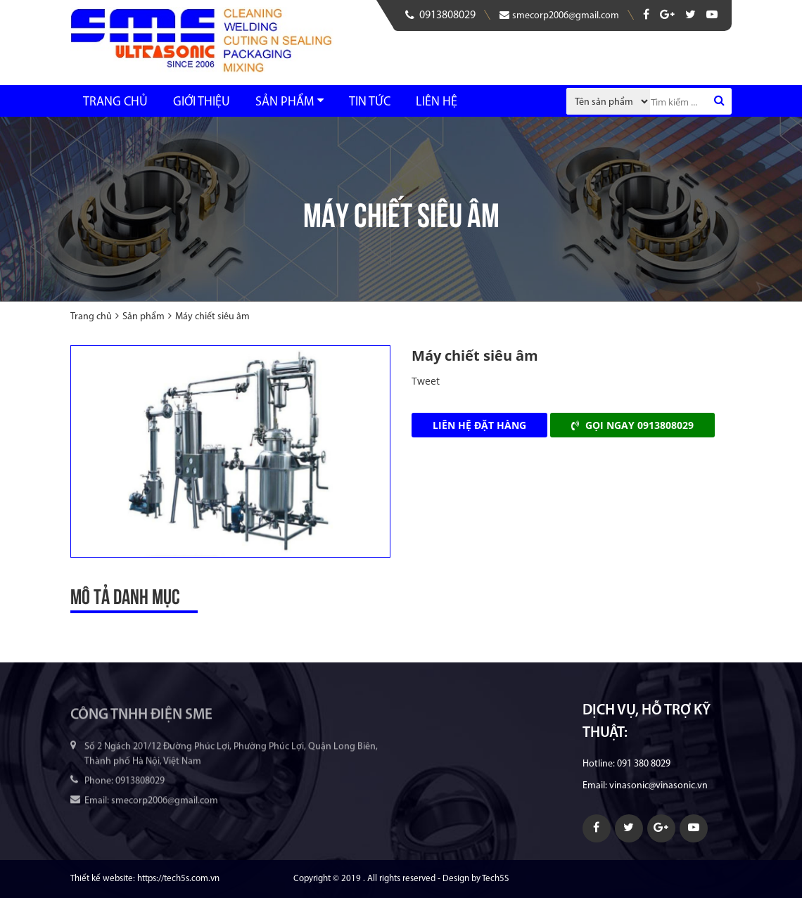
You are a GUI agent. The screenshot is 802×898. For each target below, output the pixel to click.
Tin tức (369, 102)
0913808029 (440, 15)
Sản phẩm (284, 102)
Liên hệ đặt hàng (479, 425)
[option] (230, 451)
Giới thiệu (201, 102)
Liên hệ (436, 102)
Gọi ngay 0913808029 (632, 425)
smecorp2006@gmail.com (559, 15)
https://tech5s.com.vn (178, 878)
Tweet (426, 380)
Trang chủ (115, 102)
